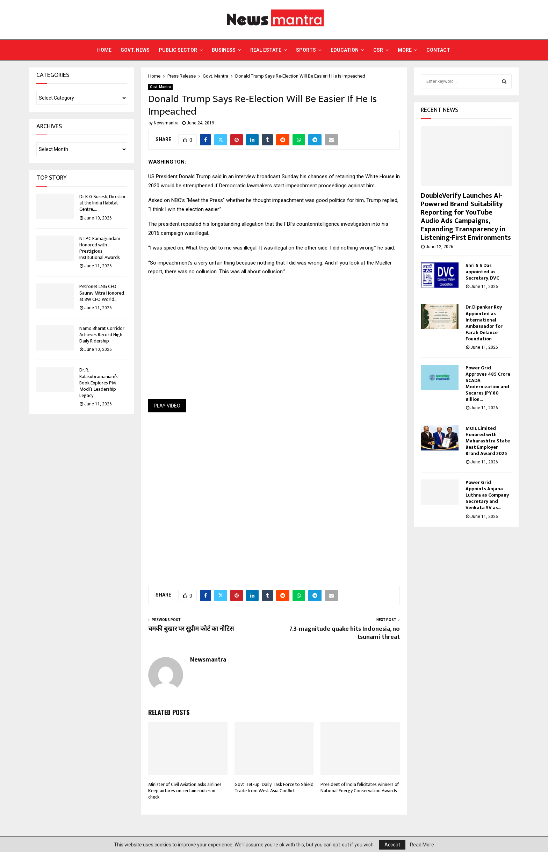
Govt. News (135, 50)
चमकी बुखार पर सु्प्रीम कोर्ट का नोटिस (191, 629)
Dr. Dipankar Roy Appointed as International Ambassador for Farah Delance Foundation (484, 322)
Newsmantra (166, 123)
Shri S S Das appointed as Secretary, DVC (482, 271)
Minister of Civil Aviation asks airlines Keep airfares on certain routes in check (185, 790)
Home (104, 50)
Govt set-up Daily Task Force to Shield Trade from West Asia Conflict (274, 787)
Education (345, 50)
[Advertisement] (274, 494)
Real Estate (265, 50)
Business (224, 50)
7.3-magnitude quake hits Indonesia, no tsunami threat (344, 633)
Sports (306, 50)
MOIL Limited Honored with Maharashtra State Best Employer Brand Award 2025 (488, 440)
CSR (378, 50)
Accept (392, 844)
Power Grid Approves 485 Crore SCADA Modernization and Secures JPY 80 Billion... (488, 383)
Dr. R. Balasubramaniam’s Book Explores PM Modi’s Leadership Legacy (98, 382)
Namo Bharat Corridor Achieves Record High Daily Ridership (101, 334)
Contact (438, 50)
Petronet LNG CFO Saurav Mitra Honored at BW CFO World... (101, 292)
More (405, 50)
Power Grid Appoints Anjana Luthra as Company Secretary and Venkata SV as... (487, 495)
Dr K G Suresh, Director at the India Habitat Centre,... (102, 203)
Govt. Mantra (160, 87)
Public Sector (178, 50)
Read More (422, 844)
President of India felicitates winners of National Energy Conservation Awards (359, 787)
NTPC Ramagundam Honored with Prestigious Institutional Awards (99, 248)
